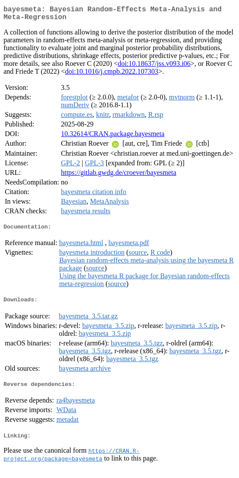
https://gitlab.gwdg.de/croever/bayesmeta (118, 176)
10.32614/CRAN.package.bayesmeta (112, 137)
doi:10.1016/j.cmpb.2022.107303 (111, 75)
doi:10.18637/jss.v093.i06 (154, 67)
